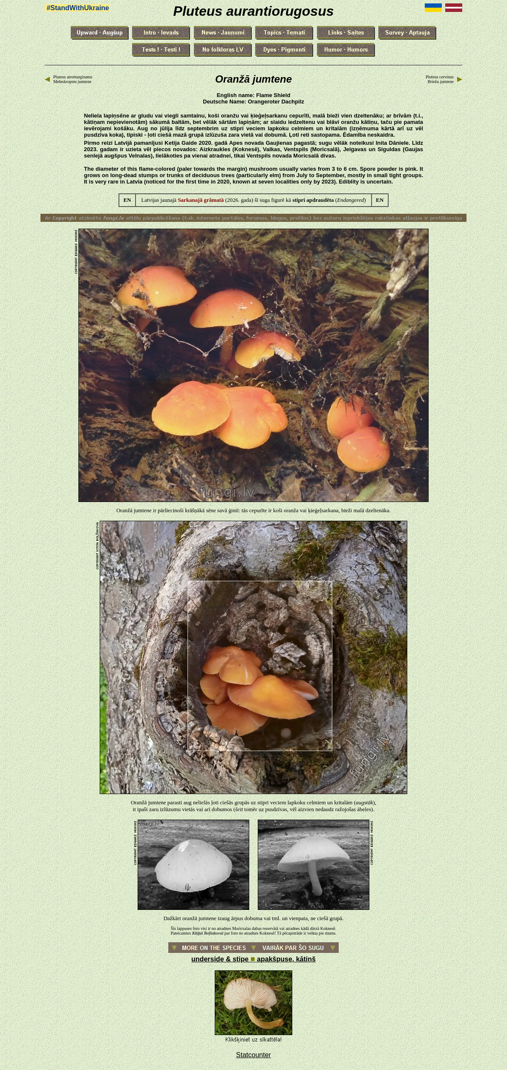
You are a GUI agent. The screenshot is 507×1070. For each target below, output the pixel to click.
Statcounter (253, 1055)
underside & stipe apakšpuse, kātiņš (253, 959)
